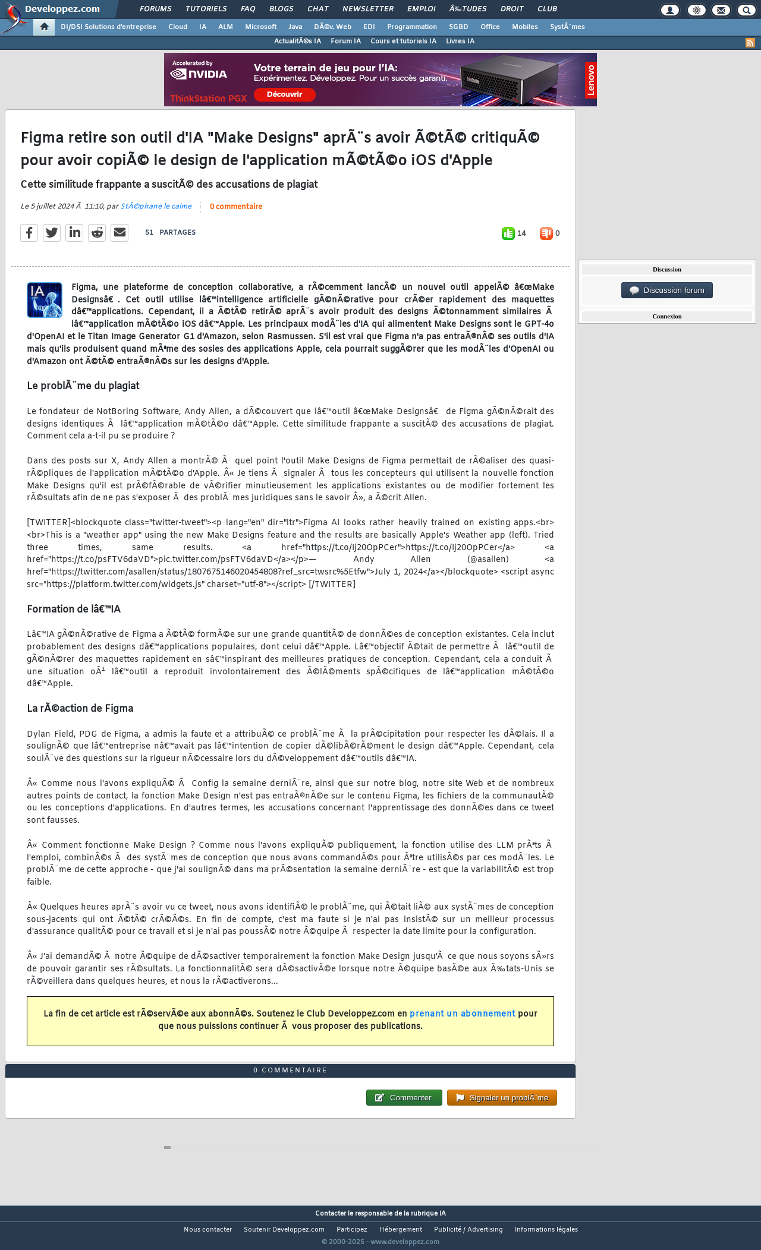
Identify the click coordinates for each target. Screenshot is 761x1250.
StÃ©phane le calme (155, 214)
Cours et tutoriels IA (403, 41)
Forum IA (346, 41)
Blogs (281, 9)
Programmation (412, 27)
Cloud (177, 27)
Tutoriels (206, 9)
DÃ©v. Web (332, 27)
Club (547, 9)
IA (202, 27)
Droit (511, 9)
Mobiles (525, 27)
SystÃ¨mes (567, 27)
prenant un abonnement (462, 1021)
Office (490, 27)
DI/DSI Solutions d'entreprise (108, 27)
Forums (155, 9)
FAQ (248, 9)
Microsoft (260, 27)
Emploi (421, 9)
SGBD (458, 27)
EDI (369, 27)
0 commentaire (236, 214)
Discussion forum (667, 290)
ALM (225, 27)
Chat (317, 9)
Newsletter (367, 9)
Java (295, 27)
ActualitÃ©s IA (297, 41)
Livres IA (460, 41)
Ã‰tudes (468, 9)
